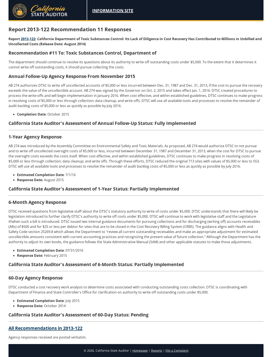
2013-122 (28, 39)
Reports (156, 351)
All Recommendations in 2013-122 (45, 328)
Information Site (112, 10)
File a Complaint (177, 351)
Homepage (140, 351)
